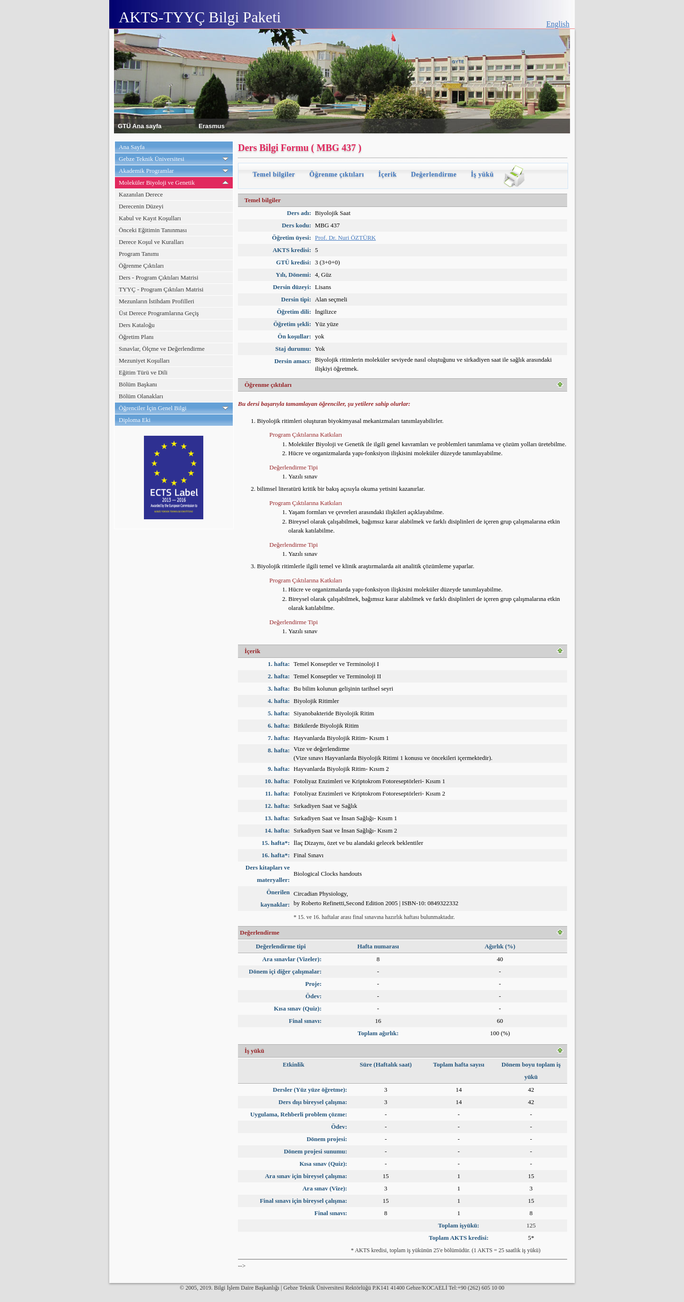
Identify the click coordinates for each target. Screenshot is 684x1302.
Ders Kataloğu (136, 324)
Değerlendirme (433, 174)
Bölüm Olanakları (141, 396)
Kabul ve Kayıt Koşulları (150, 218)
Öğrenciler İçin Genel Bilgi (153, 408)
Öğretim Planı (136, 336)
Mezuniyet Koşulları (144, 360)
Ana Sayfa (132, 146)
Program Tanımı (139, 253)
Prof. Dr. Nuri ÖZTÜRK (345, 237)
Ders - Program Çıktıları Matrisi (159, 277)
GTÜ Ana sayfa (140, 125)
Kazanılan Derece (141, 194)
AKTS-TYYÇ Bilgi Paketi (200, 17)
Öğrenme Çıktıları (141, 265)
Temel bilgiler (274, 174)
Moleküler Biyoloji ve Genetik (157, 182)
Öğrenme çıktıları (336, 174)
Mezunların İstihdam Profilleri (156, 301)
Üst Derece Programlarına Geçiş (159, 313)
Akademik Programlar (146, 170)
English (558, 24)
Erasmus (212, 125)
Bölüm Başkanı (138, 384)
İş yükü (482, 174)
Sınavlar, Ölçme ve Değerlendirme (162, 348)
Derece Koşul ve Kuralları (151, 241)
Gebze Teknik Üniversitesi (151, 158)
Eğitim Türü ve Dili (143, 372)
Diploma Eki (135, 419)
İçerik (387, 174)
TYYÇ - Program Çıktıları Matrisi (161, 289)
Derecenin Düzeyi (141, 206)
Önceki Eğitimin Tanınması (153, 230)
